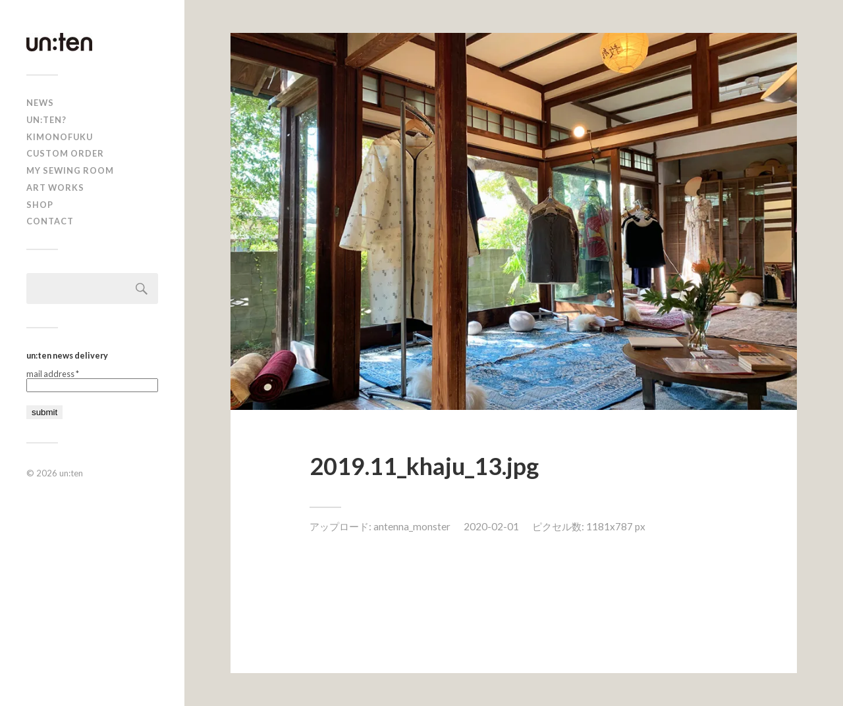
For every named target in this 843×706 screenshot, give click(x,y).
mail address (52, 374)
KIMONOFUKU (59, 137)
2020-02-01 (491, 526)
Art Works (55, 187)
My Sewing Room (70, 170)
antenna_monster (411, 526)
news (40, 102)
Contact (50, 221)
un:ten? (46, 119)
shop (39, 204)
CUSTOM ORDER (65, 153)
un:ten (71, 473)
